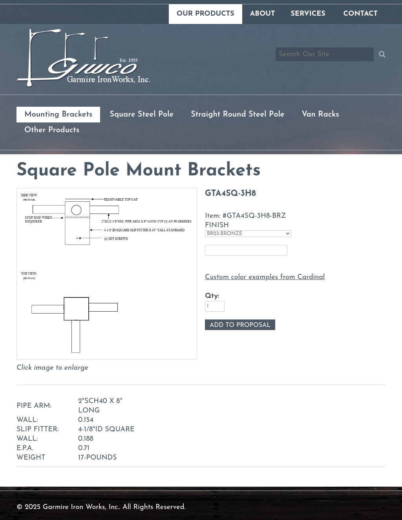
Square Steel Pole (142, 115)
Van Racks (320, 115)
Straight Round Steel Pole (237, 115)
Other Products (51, 130)
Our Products (205, 14)
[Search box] (325, 54)
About (262, 14)
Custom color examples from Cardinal (265, 277)
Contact (361, 14)
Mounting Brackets (58, 115)
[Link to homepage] (83, 85)
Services (308, 14)
